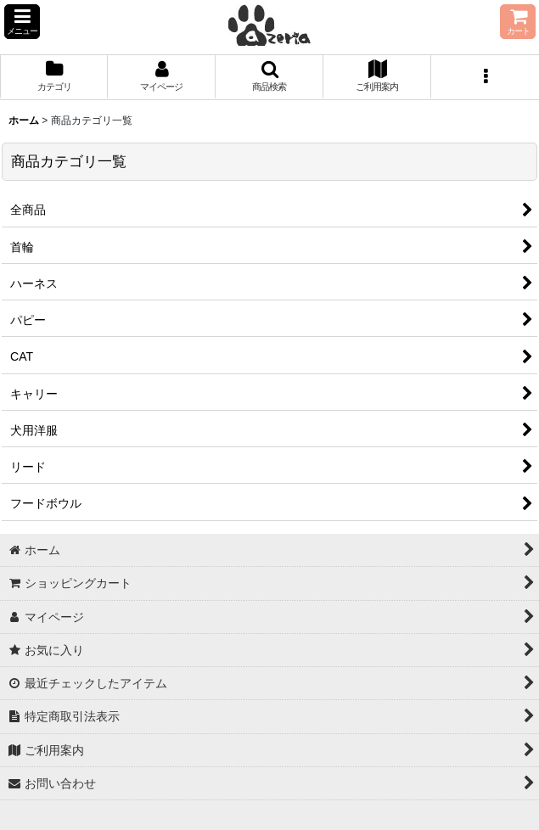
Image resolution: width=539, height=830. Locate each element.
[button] (22, 21)
